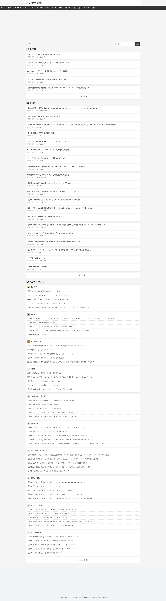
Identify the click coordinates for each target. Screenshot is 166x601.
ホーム (3, 8)
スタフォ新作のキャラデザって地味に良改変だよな (44, 373)
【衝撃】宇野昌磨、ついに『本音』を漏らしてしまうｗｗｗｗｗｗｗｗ (51, 525)
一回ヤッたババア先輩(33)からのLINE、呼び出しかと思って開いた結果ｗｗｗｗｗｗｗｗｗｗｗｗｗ (60, 440)
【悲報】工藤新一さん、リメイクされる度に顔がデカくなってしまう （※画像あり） (55, 494)
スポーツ (67, 8)
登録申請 (94, 597)
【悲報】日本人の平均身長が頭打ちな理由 (41, 133)
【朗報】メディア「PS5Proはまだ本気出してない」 (44, 381)
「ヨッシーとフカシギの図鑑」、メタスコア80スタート (46, 385)
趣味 (79, 8)
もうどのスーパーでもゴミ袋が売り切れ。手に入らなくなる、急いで (50, 233)
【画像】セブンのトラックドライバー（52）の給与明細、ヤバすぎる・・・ (52, 412)
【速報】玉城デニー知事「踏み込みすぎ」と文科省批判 (45, 358)
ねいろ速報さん (41, 177)
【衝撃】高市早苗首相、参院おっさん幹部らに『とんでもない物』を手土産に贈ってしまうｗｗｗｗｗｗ (62, 521)
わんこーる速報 (36, 532)
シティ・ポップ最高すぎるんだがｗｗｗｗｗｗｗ (43, 216)
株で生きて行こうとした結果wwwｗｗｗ (40, 350)
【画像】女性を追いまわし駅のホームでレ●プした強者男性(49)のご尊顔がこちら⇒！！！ (57, 435)
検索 (137, 44)
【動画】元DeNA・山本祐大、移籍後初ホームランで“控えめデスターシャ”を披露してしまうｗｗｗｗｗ (61, 463)
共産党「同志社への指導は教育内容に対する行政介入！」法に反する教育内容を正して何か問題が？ (60, 362)
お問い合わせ (102, 597)
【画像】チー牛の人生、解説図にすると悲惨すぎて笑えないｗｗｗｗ (50, 541)
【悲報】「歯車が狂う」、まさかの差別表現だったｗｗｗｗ (47, 553)
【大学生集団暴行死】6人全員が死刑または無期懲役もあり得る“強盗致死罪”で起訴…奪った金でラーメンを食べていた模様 (68, 455)
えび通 (33, 369)
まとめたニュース (37, 341)
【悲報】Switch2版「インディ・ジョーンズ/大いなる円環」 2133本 (49, 389)
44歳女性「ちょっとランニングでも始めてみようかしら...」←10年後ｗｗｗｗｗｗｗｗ (56, 354)
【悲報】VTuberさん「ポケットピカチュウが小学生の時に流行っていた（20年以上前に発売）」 (59, 250)
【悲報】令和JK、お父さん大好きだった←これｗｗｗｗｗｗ (47, 431)
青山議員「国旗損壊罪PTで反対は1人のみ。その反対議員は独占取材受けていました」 (56, 241)
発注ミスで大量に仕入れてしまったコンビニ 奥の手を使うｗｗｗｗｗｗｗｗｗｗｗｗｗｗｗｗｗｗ (60, 346)
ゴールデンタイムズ (43, 210)
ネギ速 (39, 127)
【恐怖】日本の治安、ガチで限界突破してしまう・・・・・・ (48, 517)
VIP (25, 8)
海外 (94, 8)
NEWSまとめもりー (37, 505)
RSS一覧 (87, 597)
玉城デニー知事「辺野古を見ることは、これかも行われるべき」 (48, 63)
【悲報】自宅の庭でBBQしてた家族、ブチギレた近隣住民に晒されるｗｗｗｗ (53, 537)
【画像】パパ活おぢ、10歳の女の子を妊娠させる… (44, 404)
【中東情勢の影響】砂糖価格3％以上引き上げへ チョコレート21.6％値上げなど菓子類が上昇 (58, 88)
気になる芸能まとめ (43, 110)
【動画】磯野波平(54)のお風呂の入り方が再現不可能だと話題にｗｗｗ (50, 400)
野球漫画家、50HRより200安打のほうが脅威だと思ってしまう (48, 175)
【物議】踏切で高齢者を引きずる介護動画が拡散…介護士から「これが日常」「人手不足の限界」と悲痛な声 (63, 459)
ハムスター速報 (41, 261)
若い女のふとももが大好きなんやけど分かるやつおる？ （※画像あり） (51, 490)
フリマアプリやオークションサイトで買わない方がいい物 (46, 79)
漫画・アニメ (44, 8)
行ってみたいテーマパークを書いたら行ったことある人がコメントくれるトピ (53, 191)
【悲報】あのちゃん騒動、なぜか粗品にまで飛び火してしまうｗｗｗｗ (51, 545)
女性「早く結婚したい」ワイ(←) (38, 258)
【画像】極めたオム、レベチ (37, 266)
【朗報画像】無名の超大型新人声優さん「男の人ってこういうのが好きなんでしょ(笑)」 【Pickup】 (61, 467)
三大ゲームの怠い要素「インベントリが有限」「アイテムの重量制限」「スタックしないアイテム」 (60, 377)
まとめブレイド (41, 57)
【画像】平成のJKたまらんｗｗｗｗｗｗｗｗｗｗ (43, 486)
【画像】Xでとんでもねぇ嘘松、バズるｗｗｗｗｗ (44, 408)
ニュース (35, 8)
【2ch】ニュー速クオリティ (40, 396)
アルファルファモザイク (39, 451)
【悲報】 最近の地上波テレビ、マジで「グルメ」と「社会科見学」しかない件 (53, 200)
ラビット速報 (35, 478)
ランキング (17, 8)
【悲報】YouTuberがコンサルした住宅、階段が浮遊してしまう (48, 471)
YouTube (87, 8)
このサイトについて (65, 597)
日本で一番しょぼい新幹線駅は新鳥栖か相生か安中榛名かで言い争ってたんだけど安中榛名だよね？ (60, 208)
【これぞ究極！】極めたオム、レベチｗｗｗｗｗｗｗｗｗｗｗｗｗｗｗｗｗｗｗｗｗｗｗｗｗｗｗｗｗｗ (62, 108)
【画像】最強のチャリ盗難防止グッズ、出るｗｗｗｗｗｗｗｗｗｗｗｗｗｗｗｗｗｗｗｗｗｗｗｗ (60, 498)
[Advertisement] (83, 26)
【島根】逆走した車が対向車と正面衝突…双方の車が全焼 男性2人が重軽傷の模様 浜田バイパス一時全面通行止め (66, 225)
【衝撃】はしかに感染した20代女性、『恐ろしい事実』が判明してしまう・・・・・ (55, 513)
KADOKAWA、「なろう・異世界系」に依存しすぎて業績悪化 (48, 71)
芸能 (74, 8)
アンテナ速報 (34, 2)
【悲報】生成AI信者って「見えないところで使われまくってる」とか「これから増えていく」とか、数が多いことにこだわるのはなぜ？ (72, 125)
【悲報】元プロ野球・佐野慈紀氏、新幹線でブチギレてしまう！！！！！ (51, 509)
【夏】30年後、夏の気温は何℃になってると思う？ (44, 54)
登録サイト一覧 (78, 597)
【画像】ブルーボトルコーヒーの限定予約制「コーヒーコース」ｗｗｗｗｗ (52, 416)
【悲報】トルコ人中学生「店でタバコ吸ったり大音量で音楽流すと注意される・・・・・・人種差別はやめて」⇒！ (65, 444)
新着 (9, 8)
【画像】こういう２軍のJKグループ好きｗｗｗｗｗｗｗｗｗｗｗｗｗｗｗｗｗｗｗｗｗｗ (57, 482)
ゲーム (54, 8)
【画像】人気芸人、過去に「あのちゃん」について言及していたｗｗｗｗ (51, 549)
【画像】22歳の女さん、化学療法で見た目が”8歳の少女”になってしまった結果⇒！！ (55, 427)
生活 (60, 8)
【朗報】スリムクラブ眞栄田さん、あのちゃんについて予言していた (50, 183)
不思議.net (34, 423)
